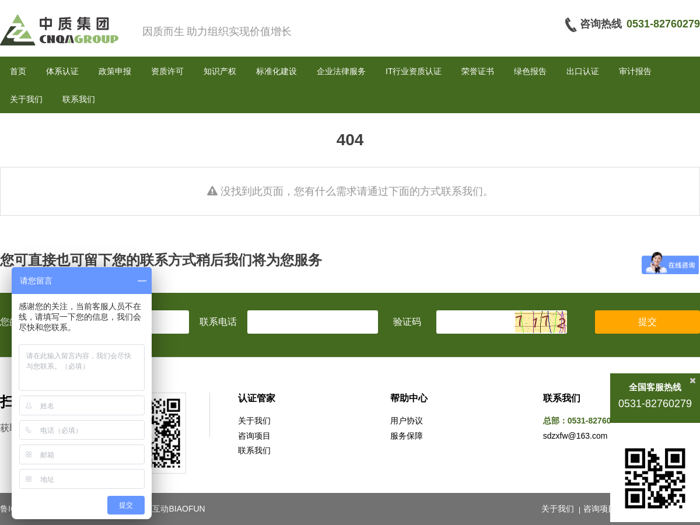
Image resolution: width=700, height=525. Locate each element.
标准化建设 (276, 71)
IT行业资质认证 (414, 71)
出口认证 (582, 71)
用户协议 (406, 420)
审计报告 (635, 71)
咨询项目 (254, 435)
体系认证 (62, 71)
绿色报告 (530, 71)
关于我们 (26, 99)
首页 (18, 71)
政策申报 (115, 71)
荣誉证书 (477, 71)
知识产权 (220, 71)
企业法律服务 (341, 71)
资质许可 (167, 71)
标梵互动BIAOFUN (170, 508)
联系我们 (78, 99)
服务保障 (406, 435)
